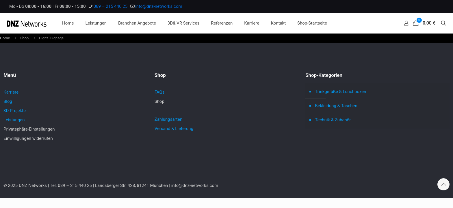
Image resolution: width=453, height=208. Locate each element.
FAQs (160, 92)
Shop (24, 38)
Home (5, 38)
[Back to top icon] (443, 184)
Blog (7, 101)
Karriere (10, 92)
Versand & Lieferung (174, 128)
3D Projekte (14, 110)
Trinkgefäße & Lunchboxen (340, 91)
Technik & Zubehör (333, 119)
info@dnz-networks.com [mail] (158, 6)
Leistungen (14, 119)
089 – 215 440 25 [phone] (110, 6)
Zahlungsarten (169, 119)
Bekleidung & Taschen (336, 105)
